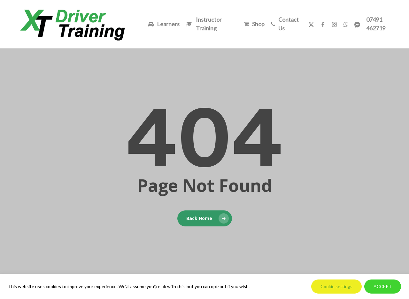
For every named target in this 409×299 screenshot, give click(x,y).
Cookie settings (336, 286)
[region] (204, 286)
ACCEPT (383, 286)
